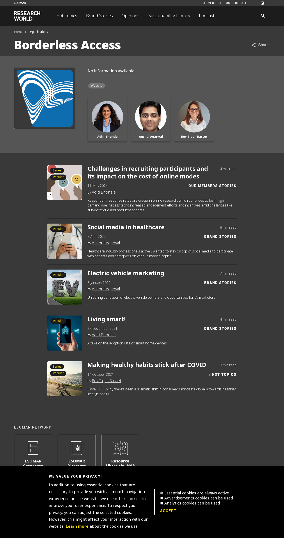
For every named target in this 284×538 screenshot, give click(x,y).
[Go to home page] (27, 16)
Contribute (236, 2)
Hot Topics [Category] (224, 374)
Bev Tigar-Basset (106, 381)
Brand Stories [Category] (220, 236)
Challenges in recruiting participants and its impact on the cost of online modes (147, 172)
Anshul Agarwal (106, 243)
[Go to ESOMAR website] (20, 3)
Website (96, 86)
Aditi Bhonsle (104, 192)
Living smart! (106, 319)
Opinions (130, 15)
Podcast (207, 15)
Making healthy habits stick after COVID (146, 365)
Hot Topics (67, 15)
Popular (58, 177)
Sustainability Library (169, 15)
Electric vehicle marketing (125, 273)
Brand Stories (99, 15)
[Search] (263, 16)
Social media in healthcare (126, 227)
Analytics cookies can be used (192, 503)
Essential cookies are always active (196, 493)
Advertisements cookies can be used (198, 498)
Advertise (212, 2)
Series (57, 170)
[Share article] (260, 45)
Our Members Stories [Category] (212, 185)
